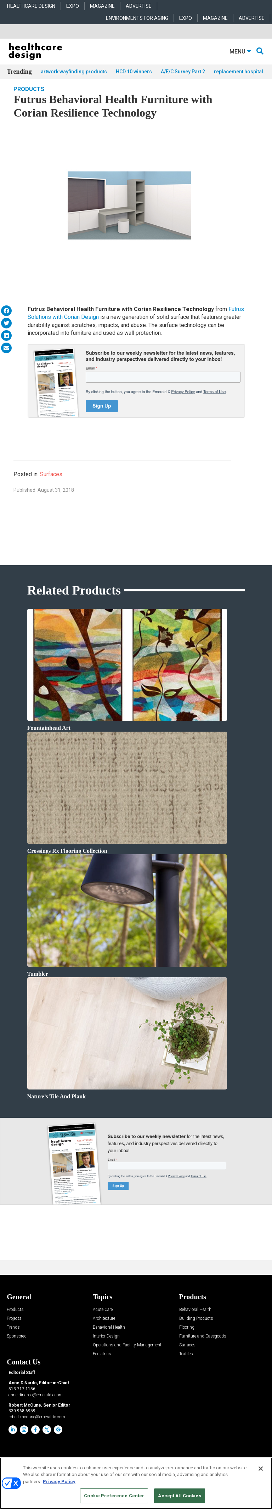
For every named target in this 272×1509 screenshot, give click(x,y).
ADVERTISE (139, 6)
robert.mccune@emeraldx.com (36, 1427)
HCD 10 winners (134, 71)
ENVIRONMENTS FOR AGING (137, 18)
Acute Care (103, 1320)
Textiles (186, 1364)
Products (28, 99)
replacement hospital (238, 71)
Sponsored (17, 1347)
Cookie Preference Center (114, 1495)
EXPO (72, 6)
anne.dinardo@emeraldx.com (35, 1405)
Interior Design (106, 1347)
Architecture (104, 1329)
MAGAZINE (102, 6)
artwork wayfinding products (74, 71)
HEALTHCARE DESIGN (31, 6)
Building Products (196, 1329)
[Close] (260, 1468)
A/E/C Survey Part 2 (183, 71)
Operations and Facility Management (127, 1355)
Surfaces (51, 485)
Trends (13, 1338)
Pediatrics (102, 1364)
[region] (136, 1483)
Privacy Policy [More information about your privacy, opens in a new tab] (59, 1481)
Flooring (186, 1338)
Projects (14, 1329)
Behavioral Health (109, 1338)
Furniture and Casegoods (202, 1347)
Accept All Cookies (179, 1495)
